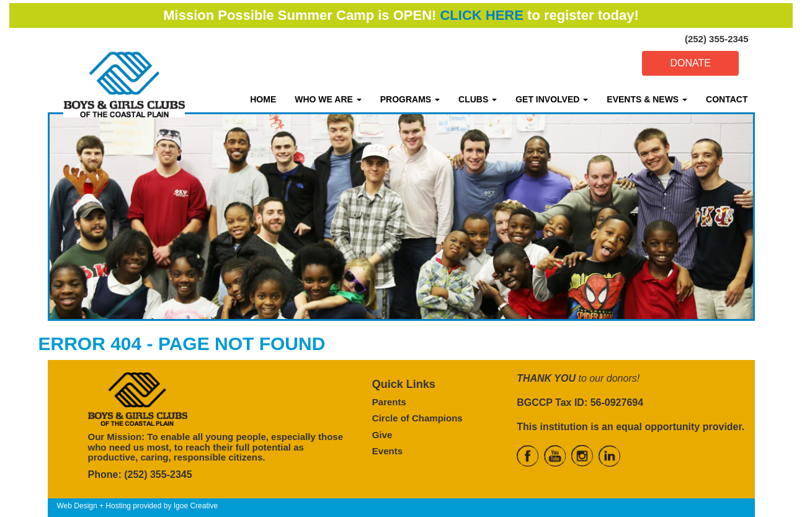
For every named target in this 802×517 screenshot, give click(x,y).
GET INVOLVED (551, 99)
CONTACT (726, 99)
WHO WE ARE (328, 99)
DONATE (690, 63)
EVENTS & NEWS (647, 99)
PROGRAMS (410, 99)
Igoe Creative (196, 505)
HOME (263, 99)
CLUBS (477, 99)
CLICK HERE (481, 15)
